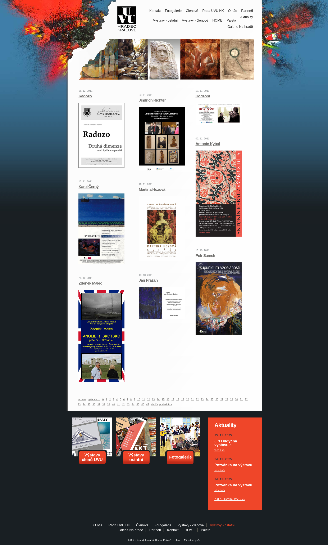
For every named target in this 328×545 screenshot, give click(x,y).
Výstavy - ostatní (165, 20)
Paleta (231, 20)
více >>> (219, 450)
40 (113, 404)
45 (138, 404)
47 (147, 404)
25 (212, 399)
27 (221, 399)
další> (154, 404)
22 (197, 399)
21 (192, 399)
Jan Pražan (148, 280)
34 (84, 404)
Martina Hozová (152, 189)
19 (182, 399)
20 (187, 399)
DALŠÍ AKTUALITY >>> (229, 499)
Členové (192, 11)
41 (118, 404)
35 (89, 404)
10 (138, 399)
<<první (82, 399)
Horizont (203, 96)
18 (177, 399)
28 (226, 399)
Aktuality (246, 17)
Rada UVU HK (213, 11)
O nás (232, 11)
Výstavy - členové (195, 20)
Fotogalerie (173, 11)
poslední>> (165, 404)
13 (153, 399)
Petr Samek (205, 255)
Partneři (247, 11)
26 (216, 399)
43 (128, 404)
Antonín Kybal (208, 144)
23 (202, 399)
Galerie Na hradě (130, 530)
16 (168, 399)
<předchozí (94, 399)
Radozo (85, 96)
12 (148, 399)
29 (231, 399)
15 (163, 399)
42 (123, 404)
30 (236, 399)
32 (246, 399)
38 (103, 404)
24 (207, 399)
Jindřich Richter (152, 100)
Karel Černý (88, 186)
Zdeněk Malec (90, 283)
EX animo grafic (191, 540)
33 (79, 404)
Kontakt (155, 11)
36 (93, 404)
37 (98, 404)
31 (241, 399)
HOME (217, 20)
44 (133, 404)
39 (108, 404)
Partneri (155, 530)
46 (142, 404)
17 (173, 399)
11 (143, 399)
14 (158, 399)
